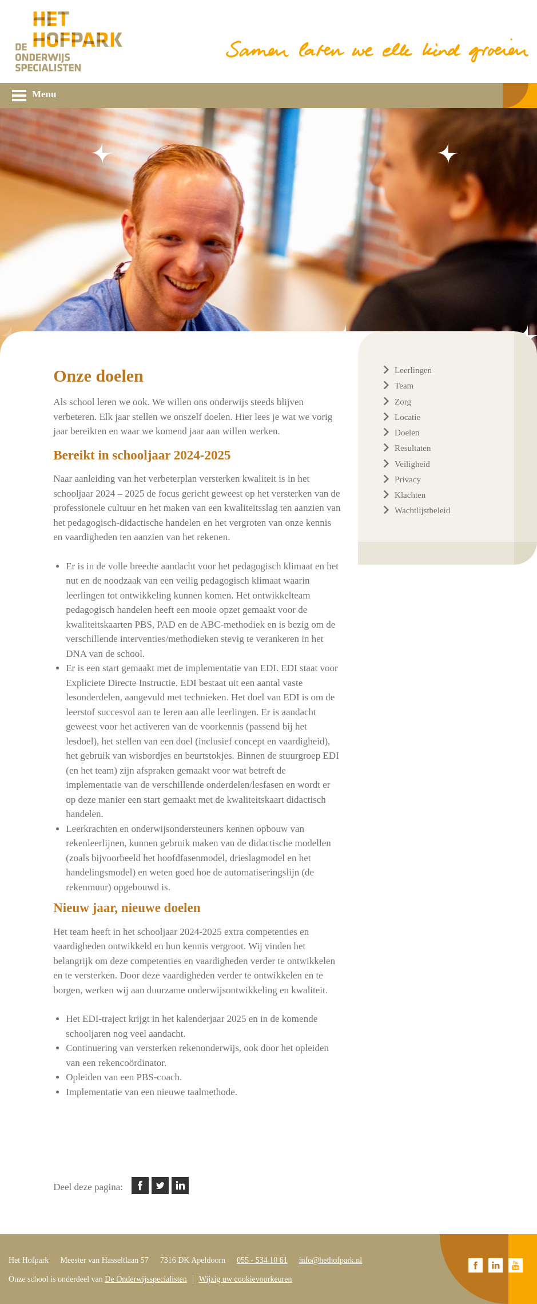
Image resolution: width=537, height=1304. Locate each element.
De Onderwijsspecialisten (145, 1279)
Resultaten (413, 448)
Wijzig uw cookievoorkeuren (245, 1279)
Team (404, 385)
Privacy (408, 479)
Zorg (403, 401)
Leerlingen (413, 370)
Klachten (410, 495)
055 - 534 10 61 (262, 1260)
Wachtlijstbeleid (422, 510)
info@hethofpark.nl (330, 1260)
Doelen (407, 432)
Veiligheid (412, 464)
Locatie (407, 417)
